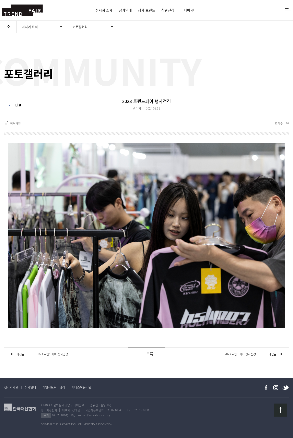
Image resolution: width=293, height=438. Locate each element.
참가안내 (30, 387)
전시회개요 (11, 387)
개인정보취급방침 (53, 387)
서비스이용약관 (81, 387)
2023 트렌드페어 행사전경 (52, 354)
